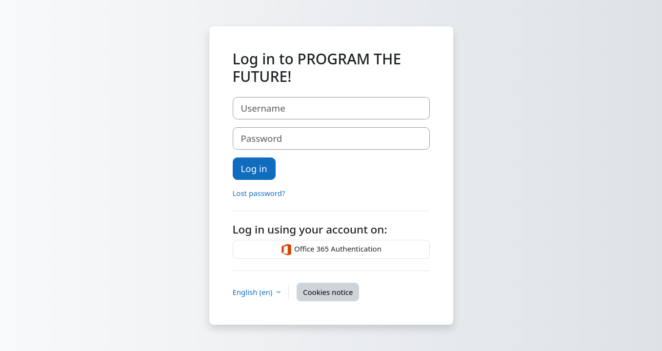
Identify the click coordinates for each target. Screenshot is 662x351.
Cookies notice (328, 292)
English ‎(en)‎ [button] (254, 292)
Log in (254, 168)
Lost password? (259, 193)
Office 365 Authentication (331, 249)
